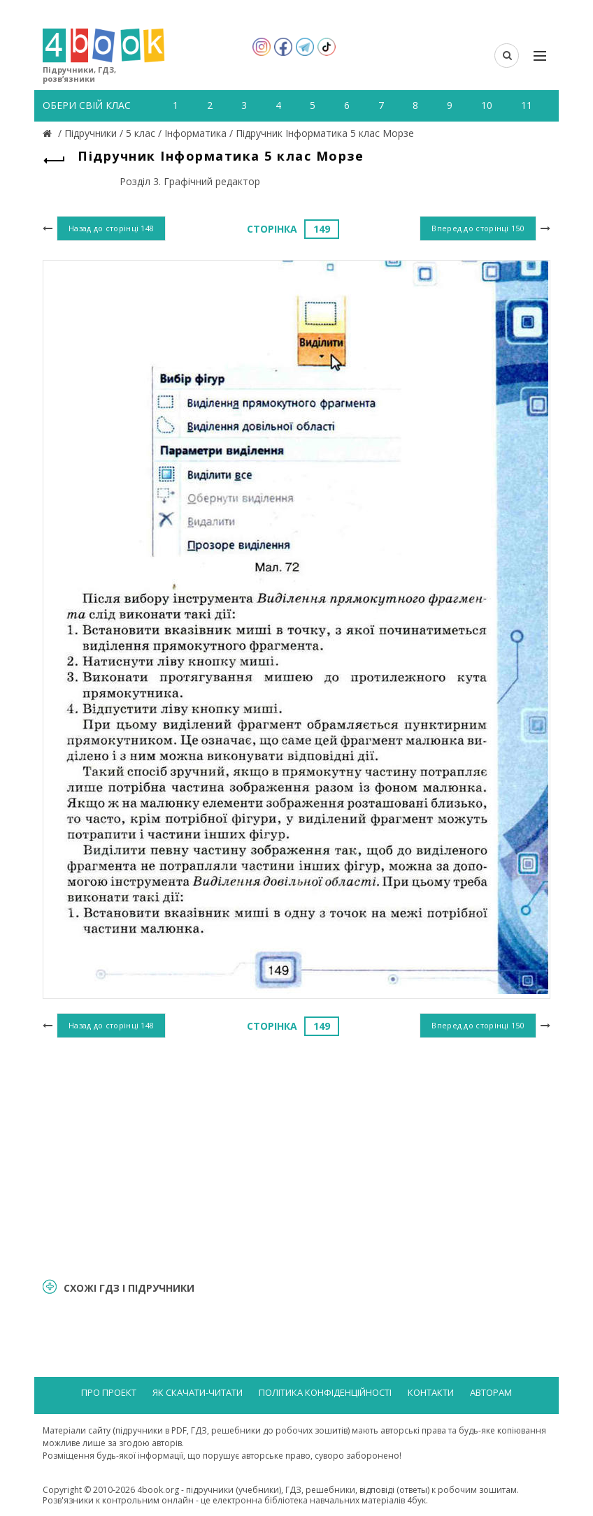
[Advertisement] (296, 1156)
